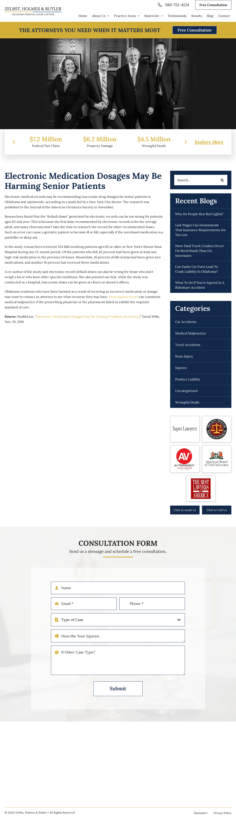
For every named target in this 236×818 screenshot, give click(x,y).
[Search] (222, 180)
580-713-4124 (177, 5)
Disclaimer (201, 813)
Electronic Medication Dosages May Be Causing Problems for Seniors (88, 316)
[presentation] (14, 148)
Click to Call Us (217, 510)
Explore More (209, 148)
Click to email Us (185, 510)
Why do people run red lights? (199, 214)
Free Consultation (213, 5)
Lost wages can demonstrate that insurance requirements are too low (200, 230)
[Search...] (200, 180)
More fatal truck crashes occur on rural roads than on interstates (199, 251)
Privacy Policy (222, 813)
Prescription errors (123, 297)
